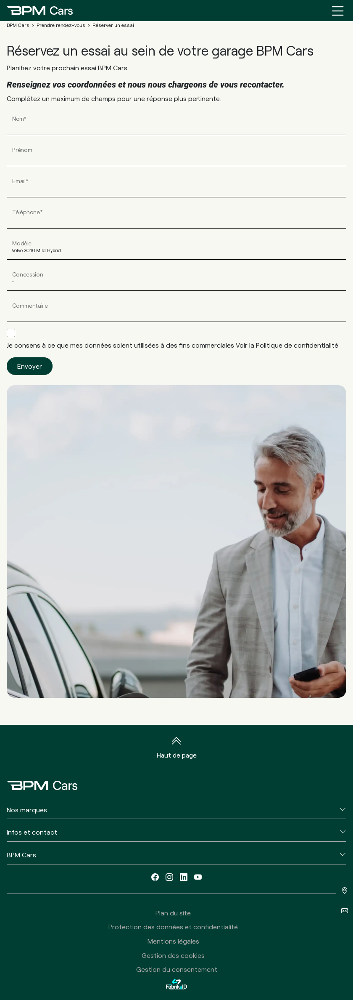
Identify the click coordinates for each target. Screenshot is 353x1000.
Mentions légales (173, 941)
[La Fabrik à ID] (176, 984)
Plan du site (173, 913)
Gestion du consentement (176, 969)
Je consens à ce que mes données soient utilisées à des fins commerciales (172, 345)
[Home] (40, 10)
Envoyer (29, 366)
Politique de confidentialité (297, 345)
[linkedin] (183, 877)
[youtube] (198, 877)
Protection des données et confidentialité (173, 927)
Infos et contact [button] (32, 832)
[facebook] (155, 877)
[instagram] (169, 877)
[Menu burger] (337, 10)
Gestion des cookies (173, 955)
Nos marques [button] (27, 810)
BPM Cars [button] (21, 855)
